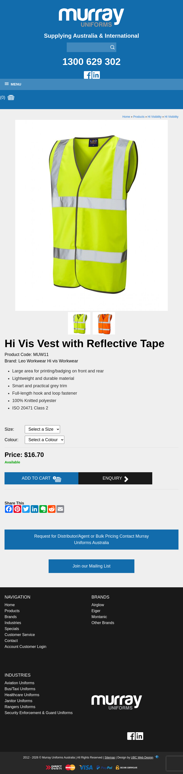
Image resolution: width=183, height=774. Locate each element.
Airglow (98, 605)
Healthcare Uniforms (22, 695)
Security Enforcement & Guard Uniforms (38, 713)
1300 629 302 (91, 61)
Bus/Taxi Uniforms (20, 689)
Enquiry (115, 479)
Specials (12, 629)
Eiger (96, 611)
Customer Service (20, 635)
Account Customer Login (25, 647)
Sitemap (110, 757)
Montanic (99, 617)
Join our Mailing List (91, 566)
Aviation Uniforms (19, 683)
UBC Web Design (142, 757)
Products (138, 116)
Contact (11, 641)
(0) (7, 97)
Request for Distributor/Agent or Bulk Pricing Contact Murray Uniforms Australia (91, 539)
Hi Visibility (155, 116)
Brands (11, 617)
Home (126, 116)
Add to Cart (41, 479)
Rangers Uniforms (20, 707)
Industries (13, 623)
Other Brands (103, 623)
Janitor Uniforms (18, 701)
